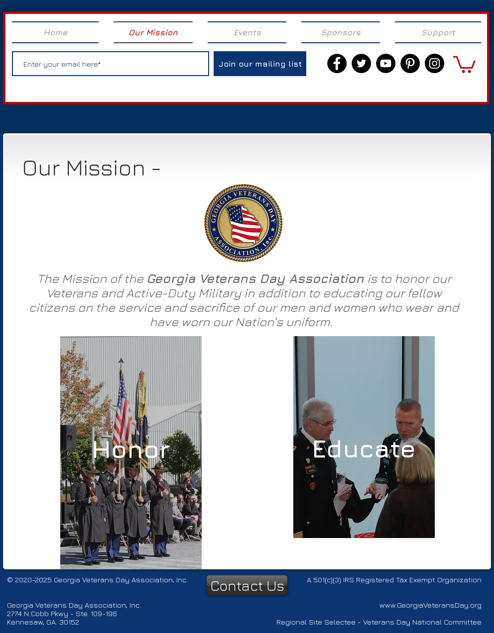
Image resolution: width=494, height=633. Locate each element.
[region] (131, 452)
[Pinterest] (410, 63)
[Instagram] (434, 63)
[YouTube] (385, 63)
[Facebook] (337, 63)
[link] (464, 63)
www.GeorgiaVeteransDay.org (430, 605)
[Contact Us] (247, 585)
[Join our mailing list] (260, 63)
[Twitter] (361, 63)
